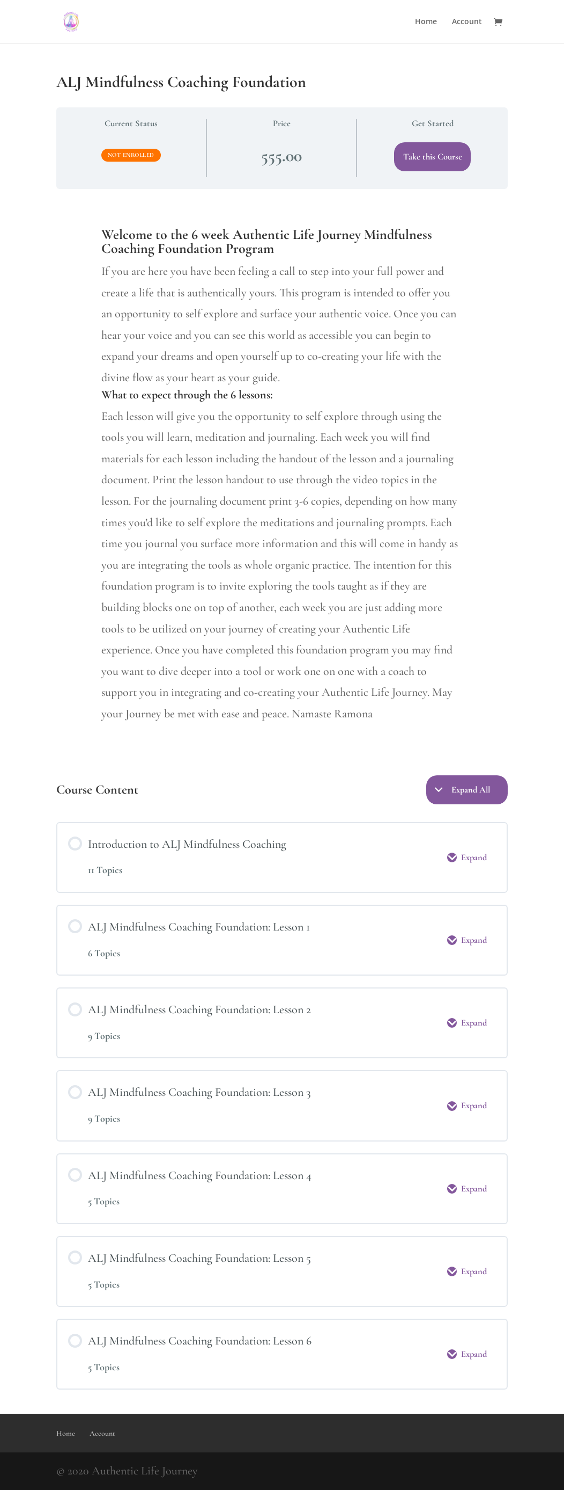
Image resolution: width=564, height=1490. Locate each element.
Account (467, 22)
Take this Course (432, 156)
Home (426, 22)
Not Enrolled (131, 154)
